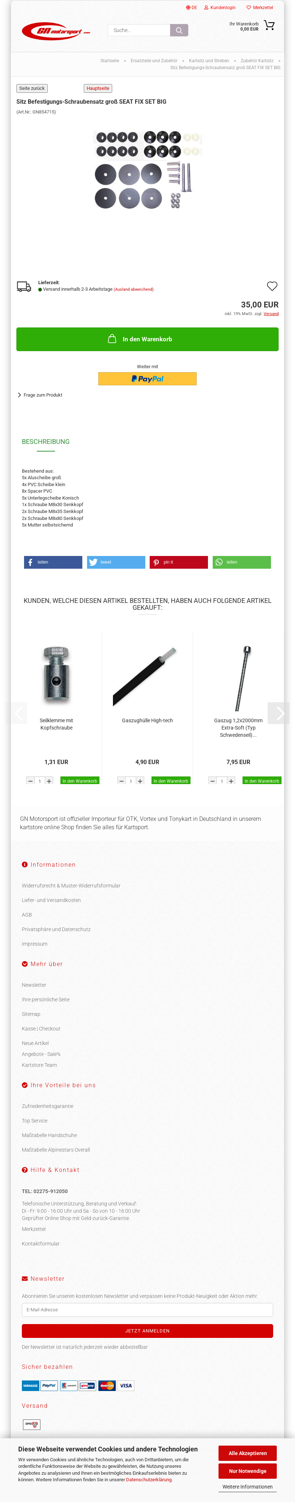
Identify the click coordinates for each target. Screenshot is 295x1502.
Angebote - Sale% (41, 1062)
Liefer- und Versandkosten (51, 908)
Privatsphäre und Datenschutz (56, 938)
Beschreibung (46, 450)
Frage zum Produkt (43, 403)
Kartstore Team (39, 1073)
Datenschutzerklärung (149, 1479)
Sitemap (31, 1022)
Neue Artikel (35, 1051)
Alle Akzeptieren (248, 1453)
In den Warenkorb (139, 347)
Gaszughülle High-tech (147, 729)
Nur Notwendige (248, 1471)
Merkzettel (260, 7)
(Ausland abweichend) (134, 297)
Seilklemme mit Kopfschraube (56, 732)
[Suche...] (179, 30)
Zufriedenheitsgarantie (47, 1114)
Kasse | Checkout (41, 1037)
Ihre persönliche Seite (46, 1008)
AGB (27, 923)
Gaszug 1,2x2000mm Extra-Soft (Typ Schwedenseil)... (238, 736)
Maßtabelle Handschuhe (49, 1143)
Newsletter (34, 993)
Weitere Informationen (248, 1487)
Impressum (34, 952)
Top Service (34, 1129)
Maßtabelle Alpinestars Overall (56, 1158)
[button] (53, 570)
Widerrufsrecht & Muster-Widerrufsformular (71, 894)
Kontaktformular (41, 1252)
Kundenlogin (220, 7)
